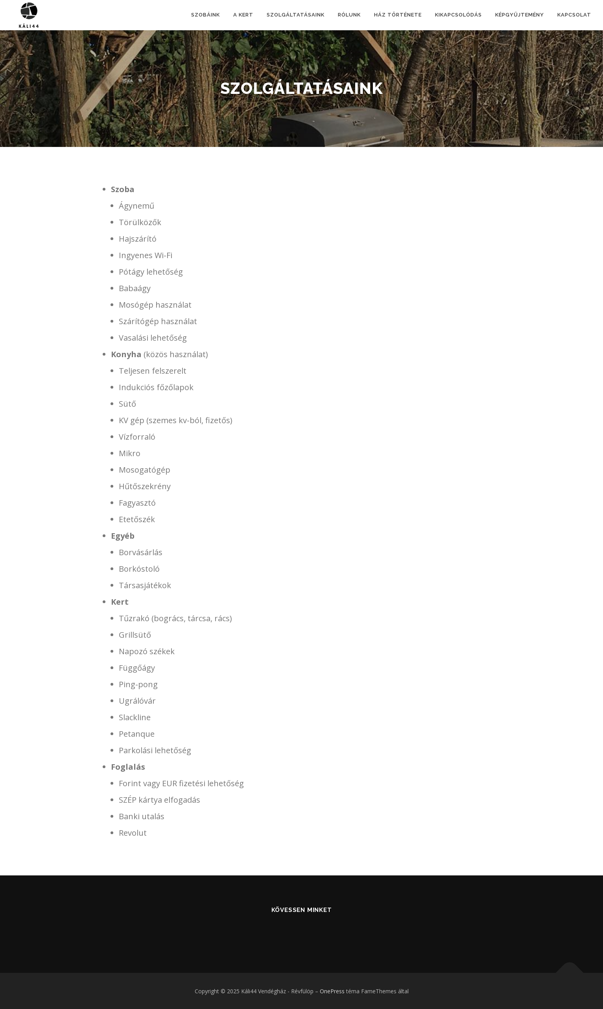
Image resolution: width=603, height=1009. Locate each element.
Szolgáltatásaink (296, 15)
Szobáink (205, 15)
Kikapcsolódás (458, 15)
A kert (243, 15)
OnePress (332, 991)
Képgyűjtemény (519, 15)
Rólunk (349, 15)
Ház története (398, 15)
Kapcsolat (574, 15)
